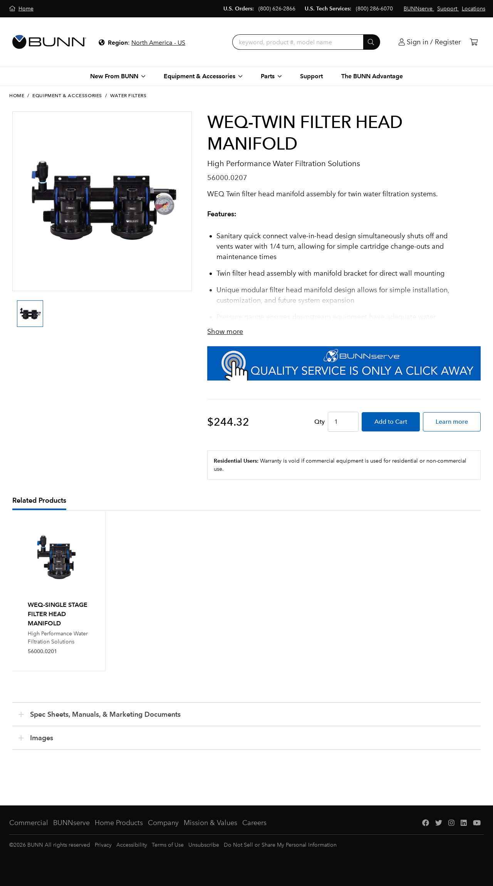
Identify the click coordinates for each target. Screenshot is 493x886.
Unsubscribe (203, 845)
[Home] (21, 9)
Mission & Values (210, 823)
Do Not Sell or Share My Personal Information (280, 845)
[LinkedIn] (464, 823)
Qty (319, 421)
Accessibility (131, 845)
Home (16, 95)
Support (311, 76)
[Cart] (474, 42)
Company (163, 823)
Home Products (119, 823)
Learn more (452, 421)
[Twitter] (438, 823)
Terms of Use (168, 845)
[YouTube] (477, 823)
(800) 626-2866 (276, 8)
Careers (254, 823)
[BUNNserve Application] (344, 363)
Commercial (28, 823)
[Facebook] (425, 823)
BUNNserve (71, 823)
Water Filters (128, 95)
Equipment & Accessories (67, 95)
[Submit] (371, 42)
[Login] (430, 42)
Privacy (103, 845)
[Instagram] (451, 823)
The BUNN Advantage (372, 76)
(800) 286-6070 (374, 8)
